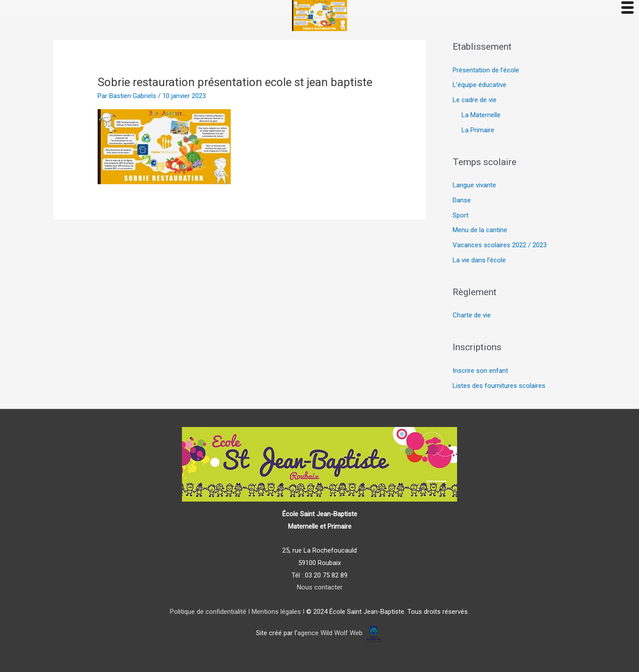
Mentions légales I (277, 612)
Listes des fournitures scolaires (499, 386)
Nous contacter (320, 587)
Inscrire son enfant (480, 371)
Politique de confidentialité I (210, 612)
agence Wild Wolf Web (330, 633)
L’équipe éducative (479, 85)
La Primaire (478, 130)
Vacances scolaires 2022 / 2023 (500, 245)
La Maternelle (481, 115)
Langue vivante (474, 185)
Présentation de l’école (486, 70)
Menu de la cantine (480, 230)
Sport (461, 215)
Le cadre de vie (475, 100)
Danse (462, 200)
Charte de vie (472, 315)
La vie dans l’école (479, 260)
